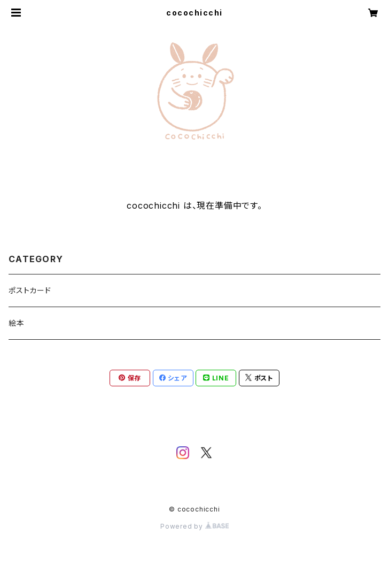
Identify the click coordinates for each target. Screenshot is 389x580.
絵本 (17, 322)
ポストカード (30, 290)
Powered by (194, 526)
